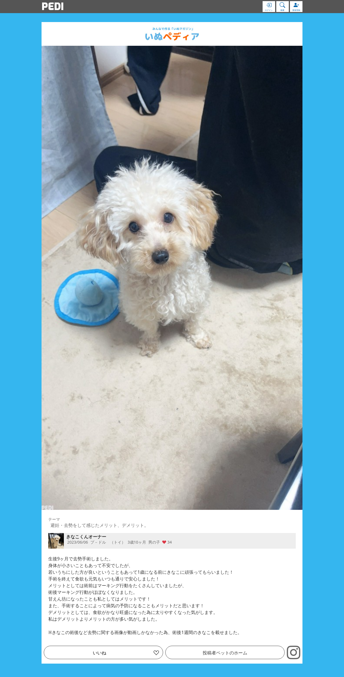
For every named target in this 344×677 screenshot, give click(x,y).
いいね (99, 653)
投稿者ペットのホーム (225, 653)
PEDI (53, 6)
